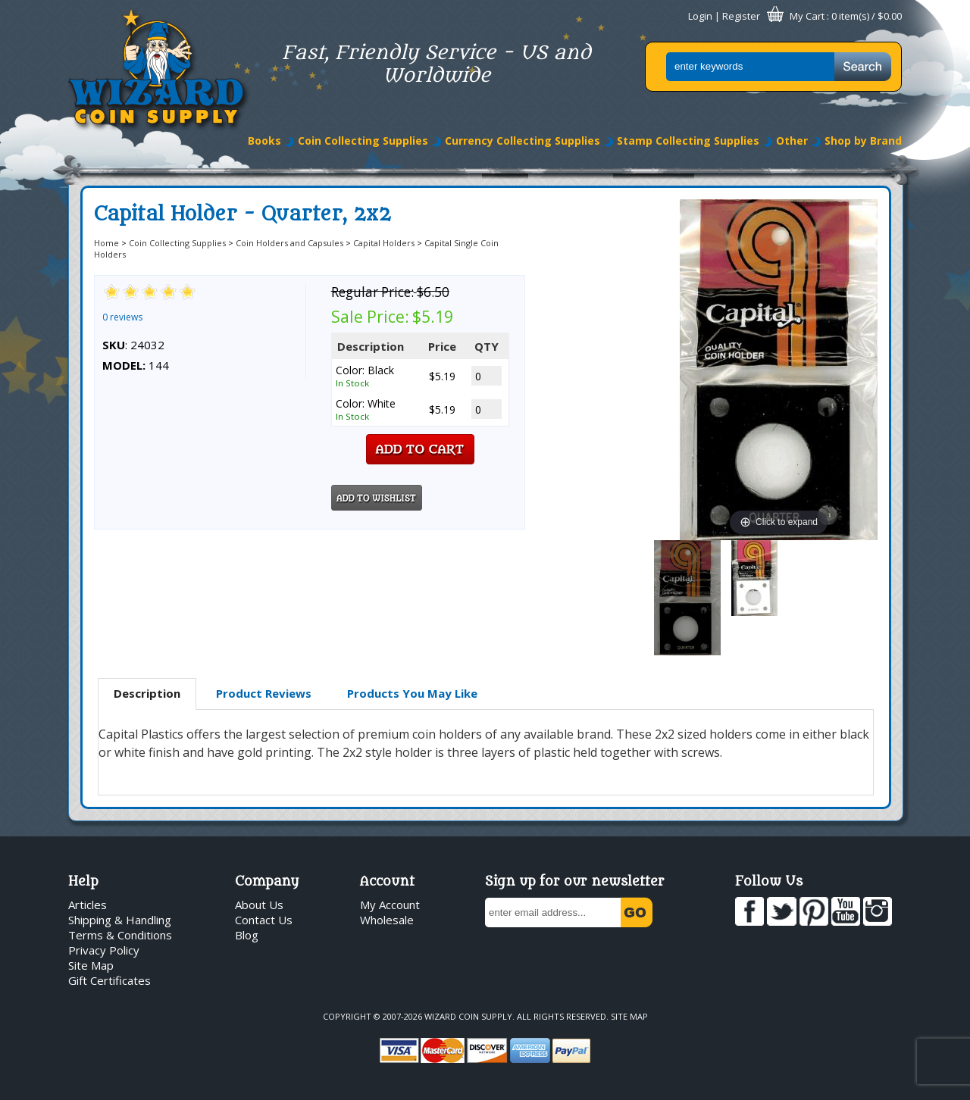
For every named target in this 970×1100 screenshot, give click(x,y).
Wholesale (387, 919)
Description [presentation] (147, 693)
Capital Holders (384, 242)
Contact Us (264, 919)
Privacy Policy (103, 950)
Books (264, 140)
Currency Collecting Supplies (522, 140)
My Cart (807, 16)
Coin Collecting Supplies (363, 140)
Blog (246, 934)
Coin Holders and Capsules (289, 242)
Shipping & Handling (119, 919)
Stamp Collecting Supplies (688, 140)
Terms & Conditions (120, 934)
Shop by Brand (863, 140)
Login (700, 16)
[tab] (147, 694)
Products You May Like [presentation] (412, 693)
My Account (390, 904)
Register (741, 16)
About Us (259, 904)
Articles (87, 904)
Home (106, 242)
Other (792, 140)
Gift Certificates (109, 980)
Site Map (91, 965)
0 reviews (122, 317)
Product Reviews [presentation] (263, 693)
